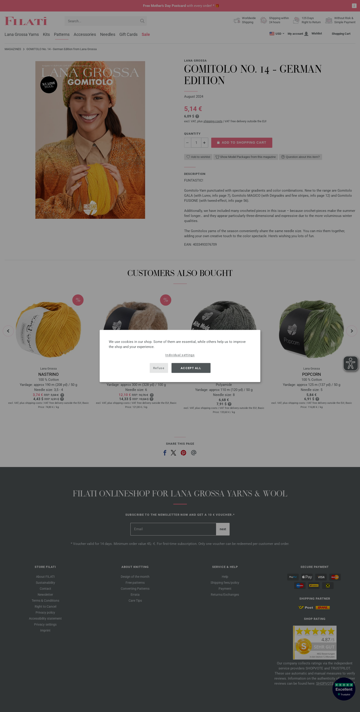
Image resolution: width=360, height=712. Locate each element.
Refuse (158, 368)
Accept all (191, 368)
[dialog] (180, 356)
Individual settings (180, 355)
